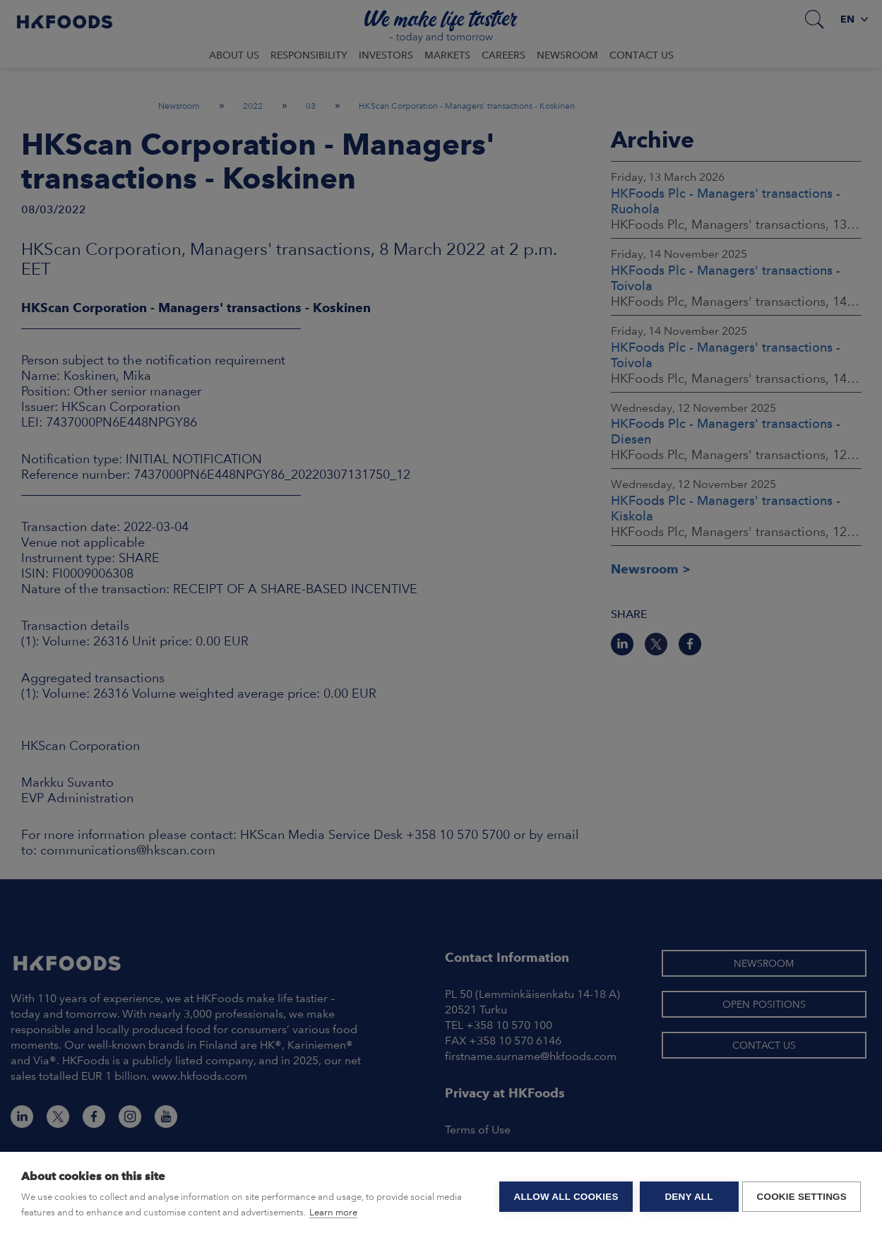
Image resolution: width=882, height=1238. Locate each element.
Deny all (686, 1195)
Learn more (333, 1212)
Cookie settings (801, 1195)
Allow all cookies (563, 1195)
